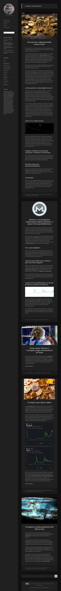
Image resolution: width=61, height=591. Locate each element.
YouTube (10, 100)
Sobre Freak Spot (6, 20)
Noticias (5, 74)
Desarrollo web (6, 65)
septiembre (29, 490)
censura (5, 105)
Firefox (5, 94)
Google (8, 94)
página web (11, 94)
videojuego (9, 108)
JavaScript (5, 99)
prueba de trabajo (46, 561)
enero (28, 319)
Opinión (5, 75)
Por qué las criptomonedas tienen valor (39, 43)
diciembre (29, 372)
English (29, 195)
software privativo (11, 105)
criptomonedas (45, 490)
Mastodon (8, 111)
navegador (5, 109)
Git (7, 105)
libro (11, 112)
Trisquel (12, 93)
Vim (9, 101)
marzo (28, 194)
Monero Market (48, 271)
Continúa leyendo (29, 366)
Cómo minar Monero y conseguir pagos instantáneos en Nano (9, 47)
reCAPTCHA (6, 110)
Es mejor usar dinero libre (8, 50)
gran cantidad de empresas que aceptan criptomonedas (41, 475)
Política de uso (38, 587)
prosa (7, 104)
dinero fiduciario (43, 55)
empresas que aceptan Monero (31, 269)
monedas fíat (27, 535)
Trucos (5, 82)
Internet (7, 106)
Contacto (5, 23)
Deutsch (26, 195)
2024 (31, 372)
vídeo (7, 101)
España (5, 104)
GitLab (5, 113)
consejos (11, 97)
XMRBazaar (41, 271)
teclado (11, 108)
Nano (46, 372)
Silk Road (36, 237)
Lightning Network (30, 243)
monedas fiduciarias (31, 406)
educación (11, 106)
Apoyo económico (7, 21)
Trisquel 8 (5, 102)
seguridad (9, 95)
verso (8, 109)
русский (44, 568)
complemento (11, 109)
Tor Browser (8, 112)
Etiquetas (6, 89)
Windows (11, 103)
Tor (9, 97)
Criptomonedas (6, 63)
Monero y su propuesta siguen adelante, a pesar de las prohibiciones (9, 43)
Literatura (5, 72)
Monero (5, 111)
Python (5, 79)
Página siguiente (56, 576)
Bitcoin (42, 194)
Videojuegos (6, 84)
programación (6, 100)
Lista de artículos (6, 27)
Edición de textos (6, 68)
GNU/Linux (5, 70)
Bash (4, 59)
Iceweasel (9, 110)
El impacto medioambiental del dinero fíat (39, 528)
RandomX (50, 356)
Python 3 (12, 110)
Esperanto (32, 195)
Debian (5, 112)
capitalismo (10, 104)
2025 (30, 194)
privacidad (8, 93)
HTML (8, 103)
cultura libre (9, 99)
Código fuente (32, 587)
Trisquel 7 (5, 103)
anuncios (11, 111)
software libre (50, 490)
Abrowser (11, 101)
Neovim (5, 106)
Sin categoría (6, 81)
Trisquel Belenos (10, 102)
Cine (4, 61)
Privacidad (5, 77)
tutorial (5, 107)
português (36, 195)
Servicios (5, 25)
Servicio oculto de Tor (45, 587)
